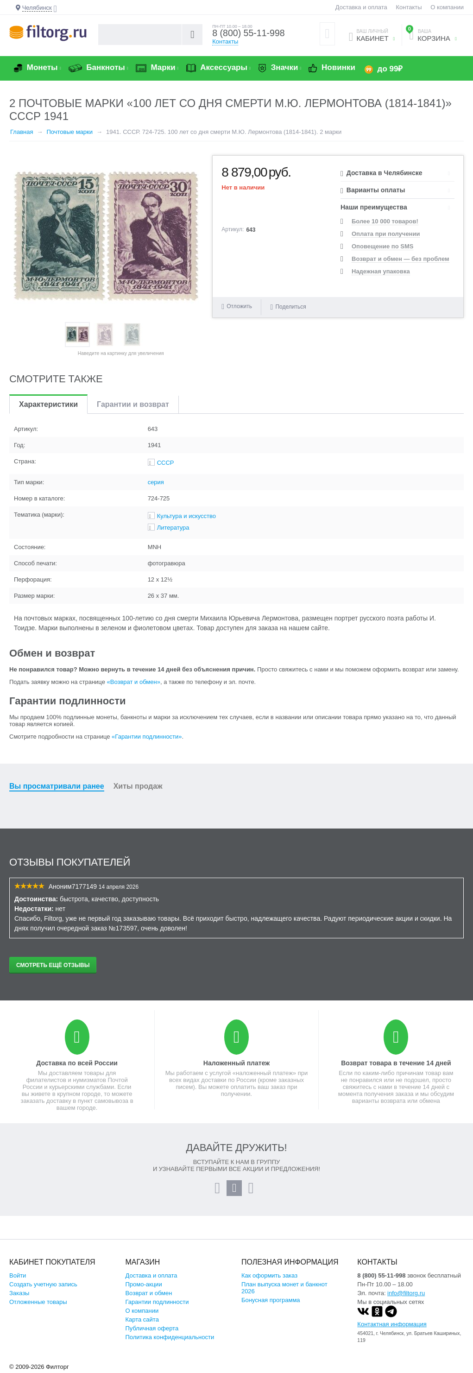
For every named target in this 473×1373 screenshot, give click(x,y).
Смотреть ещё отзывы (52, 965)
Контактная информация (391, 1324)
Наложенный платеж (236, 1063)
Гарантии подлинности (157, 1301)
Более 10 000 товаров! (385, 221)
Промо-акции (143, 1284)
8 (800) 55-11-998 (249, 33)
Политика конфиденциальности (169, 1337)
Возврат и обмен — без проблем (400, 258)
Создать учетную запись (43, 1284)
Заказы (19, 1293)
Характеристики (48, 404)
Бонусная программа (270, 1300)
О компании (447, 7)
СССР (165, 462)
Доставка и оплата (361, 7)
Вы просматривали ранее (56, 786)
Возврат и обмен (148, 1293)
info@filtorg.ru (406, 1293)
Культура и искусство (186, 516)
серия (156, 482)
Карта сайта (141, 1319)
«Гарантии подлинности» (147, 736)
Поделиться (288, 306)
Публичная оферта (151, 1328)
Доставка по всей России (77, 1063)
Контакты (409, 7)
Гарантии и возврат (133, 404)
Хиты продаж (138, 786)
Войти (17, 1275)
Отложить (239, 306)
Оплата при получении (386, 233)
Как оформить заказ (269, 1275)
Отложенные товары (38, 1301)
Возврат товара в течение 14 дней (396, 1063)
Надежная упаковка (381, 271)
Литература (173, 527)
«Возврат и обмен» (133, 681)
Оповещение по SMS (382, 246)
